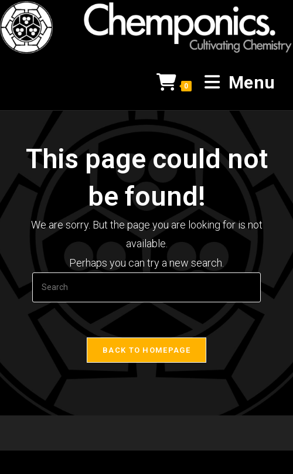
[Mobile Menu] (235, 82)
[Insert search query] (146, 287)
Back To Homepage (146, 350)
